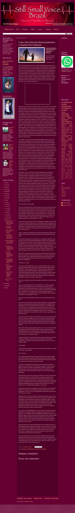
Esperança (24, 449)
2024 (5, 187)
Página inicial (9, 29)
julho (6, 206)
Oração (64, 104)
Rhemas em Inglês (65, 188)
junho (6, 208)
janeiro (7, 219)
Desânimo (63, 148)
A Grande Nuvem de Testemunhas (66, 129)
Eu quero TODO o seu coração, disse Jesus (11, 164)
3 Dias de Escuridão (68, 166)
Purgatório (63, 149)
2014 (5, 287)
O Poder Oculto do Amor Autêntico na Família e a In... (9, 242)
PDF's (33, 29)
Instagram (63, 191)
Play (17, 29)
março (7, 214)
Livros (40, 29)
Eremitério (64, 139)
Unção (62, 163)
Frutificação (70, 169)
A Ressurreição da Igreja (66, 137)
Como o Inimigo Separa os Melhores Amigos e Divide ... (8, 274)
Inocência (63, 165)
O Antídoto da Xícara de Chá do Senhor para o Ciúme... (9, 248)
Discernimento (66, 122)
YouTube (63, 194)
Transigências (67, 173)
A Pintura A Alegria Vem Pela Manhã (9, 231)
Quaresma (70, 151)
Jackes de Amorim (67, 205)
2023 (5, 189)
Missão (63, 123)
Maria (70, 125)
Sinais (62, 166)
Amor (63, 118)
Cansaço (70, 139)
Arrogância (67, 176)
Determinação (64, 144)
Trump (69, 135)
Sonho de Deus (65, 172)
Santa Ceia (69, 162)
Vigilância (44, 449)
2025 (5, 185)
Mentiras (70, 165)
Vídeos (62, 159)
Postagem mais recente (24, 498)
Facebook (63, 195)
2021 (5, 193)
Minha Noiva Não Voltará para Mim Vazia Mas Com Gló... (9, 222)
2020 (5, 195)
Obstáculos (63, 162)
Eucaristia (63, 169)
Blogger (50, 509)
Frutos (66, 161)
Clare (71, 149)
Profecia (63, 151)
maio (6, 210)
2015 (5, 285)
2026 (5, 182)
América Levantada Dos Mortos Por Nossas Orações (9, 267)
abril (6, 212)
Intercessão (65, 116)
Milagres (70, 161)
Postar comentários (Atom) (27, 501)
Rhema (70, 156)
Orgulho (70, 144)
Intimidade (65, 114)
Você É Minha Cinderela (8, 227)
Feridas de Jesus (68, 163)
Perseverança (66, 106)
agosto (7, 204)
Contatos (48, 29)
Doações (25, 29)
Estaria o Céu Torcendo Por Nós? (11, 146)
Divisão (70, 148)
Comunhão (63, 142)
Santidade (64, 135)
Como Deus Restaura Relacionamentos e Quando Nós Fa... (9, 255)
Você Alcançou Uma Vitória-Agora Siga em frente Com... (9, 236)
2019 (5, 198)
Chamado (64, 128)
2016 (5, 283)
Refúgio (70, 138)
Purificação (63, 145)
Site (62, 186)
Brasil (71, 176)
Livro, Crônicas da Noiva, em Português (8, 62)
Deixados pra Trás (66, 168)
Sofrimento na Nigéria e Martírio (11, 129)
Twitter (62, 190)
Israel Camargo (66, 202)
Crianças (63, 154)
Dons (69, 128)
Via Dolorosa (67, 175)
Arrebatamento (66, 102)
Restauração (38, 449)
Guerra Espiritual (66, 119)
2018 (5, 200)
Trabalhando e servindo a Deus (66, 110)
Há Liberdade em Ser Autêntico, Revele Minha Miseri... (9, 260)
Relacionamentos (31, 449)
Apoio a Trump (66, 126)
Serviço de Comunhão (66, 158)
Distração (70, 147)
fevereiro (7, 217)
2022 (5, 191)
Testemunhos (65, 141)
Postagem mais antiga (51, 498)
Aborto (66, 159)
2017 (5, 202)
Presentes (64, 133)
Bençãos (63, 152)
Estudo (70, 152)
